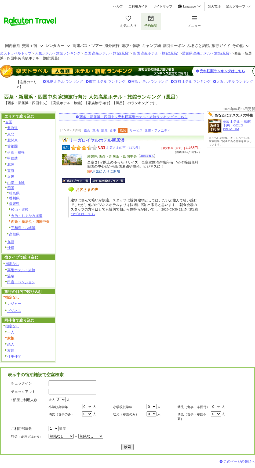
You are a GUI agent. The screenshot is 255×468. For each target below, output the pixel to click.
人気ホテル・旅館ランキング (58, 53)
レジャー (14, 304)
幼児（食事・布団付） (193, 407)
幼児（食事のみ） (61, 414)
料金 (26, 436)
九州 (10, 242)
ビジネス (14, 311)
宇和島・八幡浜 (23, 228)
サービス (136, 130)
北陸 (10, 164)
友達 (10, 351)
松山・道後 (19, 210)
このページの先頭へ (239, 461)
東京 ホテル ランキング (107, 81)
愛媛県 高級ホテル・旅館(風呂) (206, 53)
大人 (52, 400)
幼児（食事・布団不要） (191, 416)
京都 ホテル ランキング (192, 81)
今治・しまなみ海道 (26, 216)
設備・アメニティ (157, 130)
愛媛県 (14, 204)
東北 (10, 134)
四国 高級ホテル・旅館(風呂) (155, 53)
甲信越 (12, 158)
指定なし (12, 264)
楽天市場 (214, 6)
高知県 (14, 234)
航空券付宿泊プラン (108, 180)
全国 (8, 122)
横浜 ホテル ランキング (149, 81)
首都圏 (12, 146)
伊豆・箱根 (16, 152)
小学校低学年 (122, 407)
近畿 (10, 177)
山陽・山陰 (16, 183)
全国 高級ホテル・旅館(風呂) (106, 53)
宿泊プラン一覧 (78, 180)
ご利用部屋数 (21, 429)
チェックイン (21, 383)
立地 (95, 130)
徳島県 (14, 193)
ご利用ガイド (138, 6)
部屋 (104, 130)
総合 (87, 130)
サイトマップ (162, 6)
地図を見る (147, 156)
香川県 (14, 198)
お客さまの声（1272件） (124, 148)
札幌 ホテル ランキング (64, 81)
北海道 (12, 128)
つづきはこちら (83, 214)
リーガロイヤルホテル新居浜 (97, 140)
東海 (10, 171)
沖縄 (10, 248)
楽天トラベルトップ (15, 53)
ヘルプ (118, 6)
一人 (10, 332)
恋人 (10, 344)
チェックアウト (23, 392)
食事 (113, 130)
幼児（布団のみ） (126, 414)
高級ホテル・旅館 (21, 270)
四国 (10, 188)
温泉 (10, 276)
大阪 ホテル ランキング (234, 81)
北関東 (12, 140)
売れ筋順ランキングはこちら (222, 71)
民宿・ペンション (21, 282)
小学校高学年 (58, 407)
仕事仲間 (14, 356)
